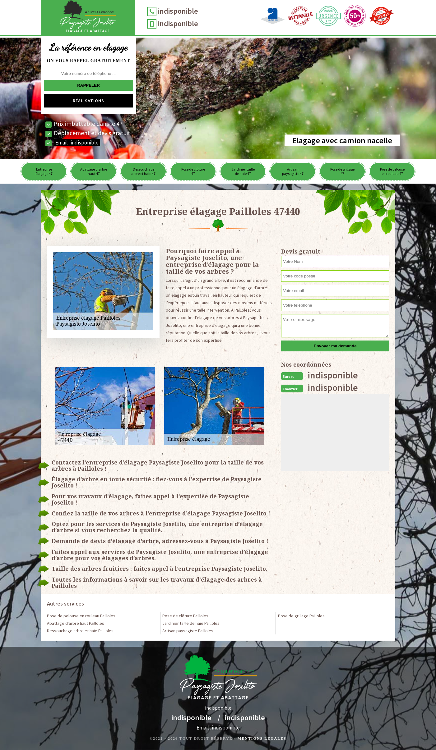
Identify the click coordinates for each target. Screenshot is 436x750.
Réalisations (88, 100)
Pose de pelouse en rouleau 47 (392, 171)
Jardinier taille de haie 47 (243, 171)
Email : (77, 142)
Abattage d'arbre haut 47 (93, 171)
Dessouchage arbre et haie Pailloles (80, 630)
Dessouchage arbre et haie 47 (143, 171)
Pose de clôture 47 (193, 171)
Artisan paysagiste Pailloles (187, 630)
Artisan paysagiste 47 (293, 171)
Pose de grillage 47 (342, 171)
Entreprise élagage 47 (44, 171)
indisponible (180, 11)
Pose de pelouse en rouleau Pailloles (81, 616)
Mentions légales (262, 738)
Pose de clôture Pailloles (185, 616)
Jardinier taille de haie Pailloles (191, 623)
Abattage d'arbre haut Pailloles (75, 623)
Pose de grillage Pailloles (301, 616)
